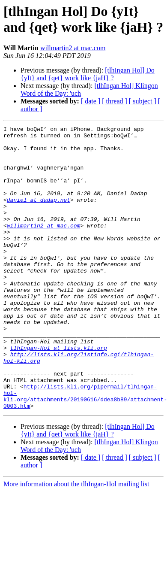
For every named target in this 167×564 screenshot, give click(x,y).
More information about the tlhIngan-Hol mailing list (76, 540)
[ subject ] (142, 101)
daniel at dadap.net (38, 215)
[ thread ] (114, 101)
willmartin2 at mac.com (72, 48)
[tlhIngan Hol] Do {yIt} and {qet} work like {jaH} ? (88, 74)
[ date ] (90, 101)
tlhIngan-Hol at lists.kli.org (58, 393)
